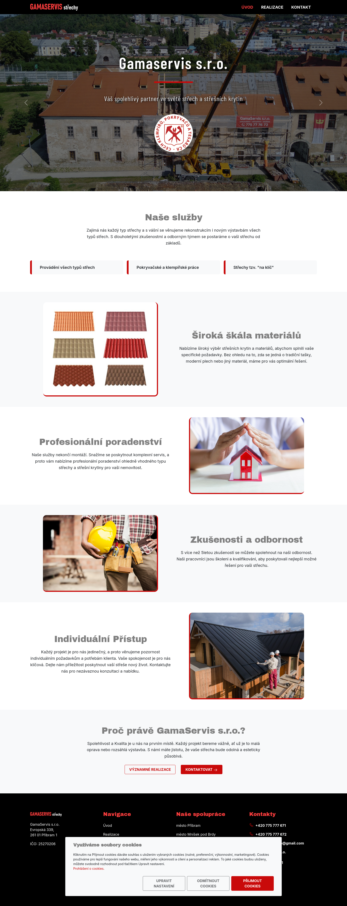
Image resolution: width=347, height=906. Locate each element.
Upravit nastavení (164, 883)
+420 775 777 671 (270, 825)
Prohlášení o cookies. (88, 868)
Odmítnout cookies (208, 883)
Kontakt (301, 7)
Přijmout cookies (252, 883)
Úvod (247, 7)
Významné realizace (150, 769)
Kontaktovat (201, 769)
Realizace (272, 7)
